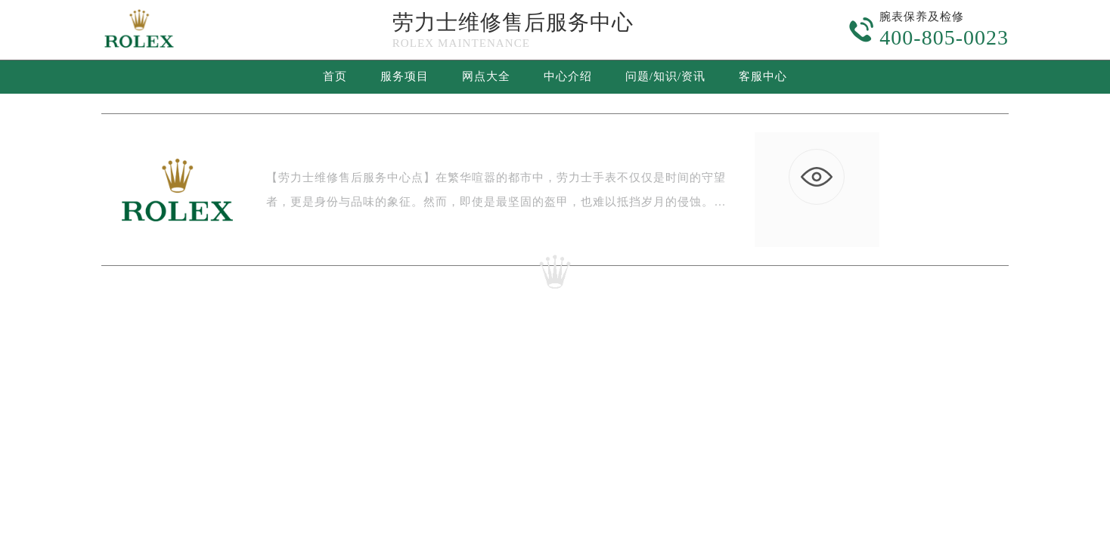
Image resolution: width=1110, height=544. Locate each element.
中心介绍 (568, 76)
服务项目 (404, 76)
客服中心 (763, 76)
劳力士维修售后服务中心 (513, 22)
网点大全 (486, 76)
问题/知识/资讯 (665, 76)
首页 (335, 76)
